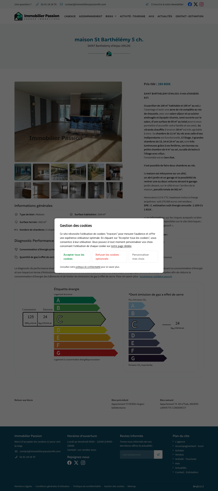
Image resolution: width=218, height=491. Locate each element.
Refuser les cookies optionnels (107, 257)
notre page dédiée (121, 246)
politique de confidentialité (88, 267)
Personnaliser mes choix (140, 257)
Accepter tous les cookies (74, 257)
